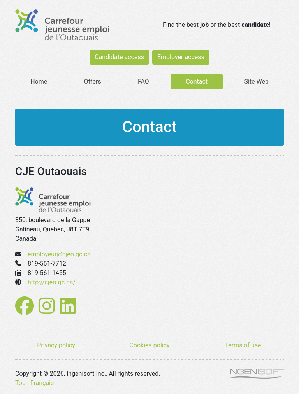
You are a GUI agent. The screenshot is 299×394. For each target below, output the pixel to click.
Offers (92, 81)
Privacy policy (56, 345)
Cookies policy (149, 345)
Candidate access (119, 57)
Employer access (180, 57)
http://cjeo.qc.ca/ (52, 282)
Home (38, 81)
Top (20, 383)
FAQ (143, 81)
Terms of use (243, 345)
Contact (197, 81)
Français (42, 383)
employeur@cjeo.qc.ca (59, 254)
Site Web (256, 81)
